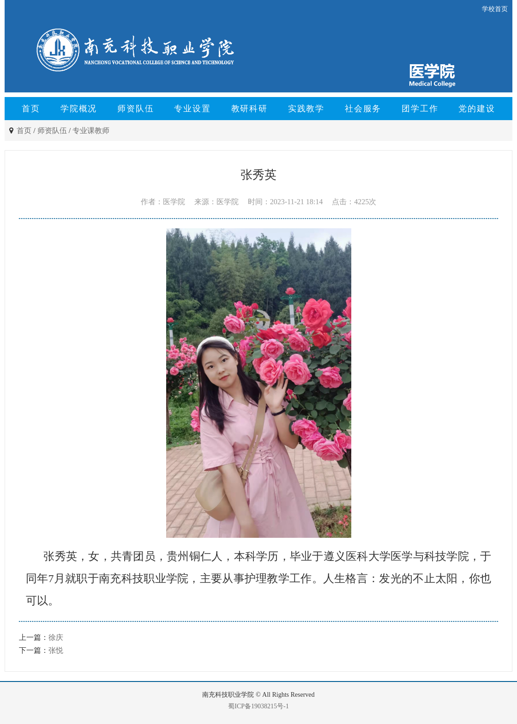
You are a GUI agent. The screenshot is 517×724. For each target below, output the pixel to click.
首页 (31, 108)
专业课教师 (90, 130)
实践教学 (306, 108)
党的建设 (476, 108)
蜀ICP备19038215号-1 (258, 706)
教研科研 (249, 108)
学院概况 (78, 108)
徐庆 (55, 637)
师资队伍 (135, 108)
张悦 (55, 650)
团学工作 (420, 108)
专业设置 (192, 108)
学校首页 (495, 9)
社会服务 (363, 108)
